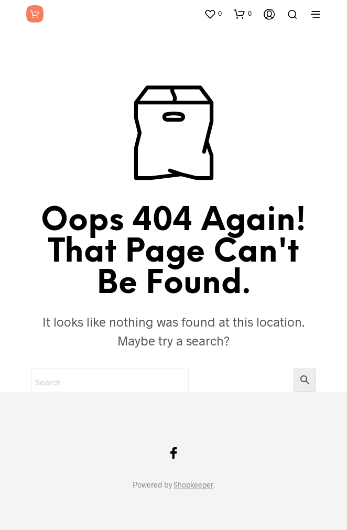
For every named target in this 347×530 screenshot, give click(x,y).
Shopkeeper (193, 485)
